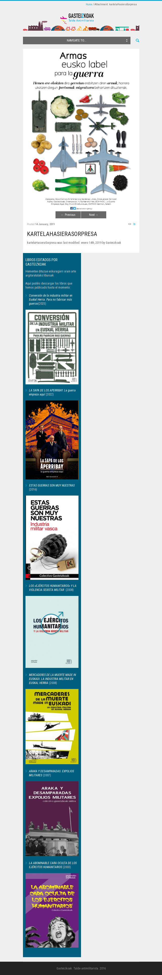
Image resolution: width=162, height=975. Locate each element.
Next (93, 215)
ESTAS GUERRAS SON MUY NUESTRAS (52, 485)
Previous (68, 215)
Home (89, 4)
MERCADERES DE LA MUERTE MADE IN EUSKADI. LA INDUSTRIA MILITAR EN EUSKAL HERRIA (52, 679)
